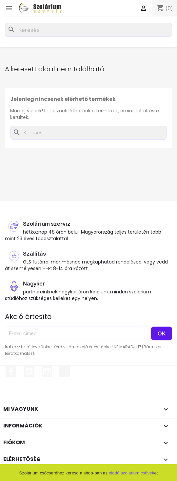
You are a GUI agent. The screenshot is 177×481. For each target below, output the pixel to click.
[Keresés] (88, 30)
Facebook (11, 371)
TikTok (64, 371)
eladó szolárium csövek (131, 472)
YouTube (29, 371)
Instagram (47, 371)
